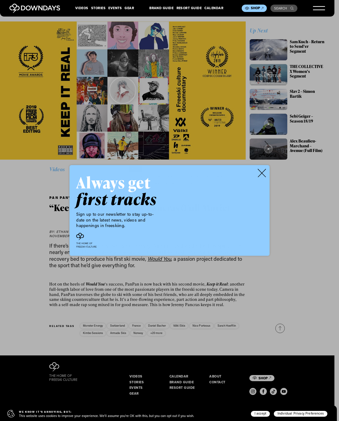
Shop (257, 8)
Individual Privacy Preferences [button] (301, 413)
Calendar (213, 8)
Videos (81, 8)
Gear (129, 8)
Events (115, 8)
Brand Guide (161, 8)
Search (284, 8)
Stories (98, 8)
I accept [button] (260, 413)
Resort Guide (189, 8)
